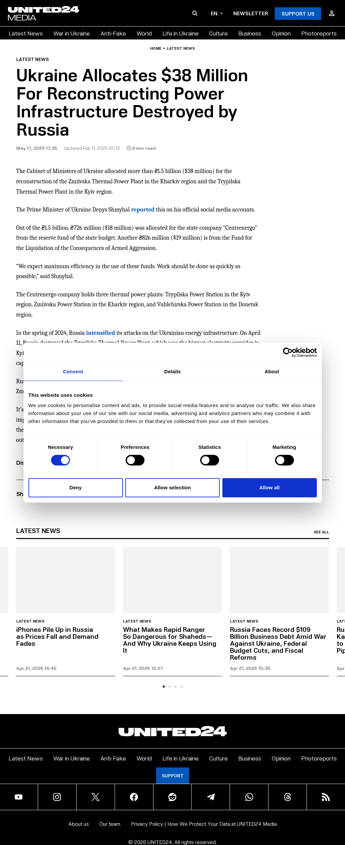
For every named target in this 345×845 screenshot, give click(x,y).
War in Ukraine (71, 33)
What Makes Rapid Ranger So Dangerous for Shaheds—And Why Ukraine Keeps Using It (169, 640)
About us (78, 823)
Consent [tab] (73, 371)
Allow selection (172, 487)
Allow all (269, 487)
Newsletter (250, 13)
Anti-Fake (113, 33)
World (144, 33)
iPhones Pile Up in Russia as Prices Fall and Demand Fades (57, 636)
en (217, 13)
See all (321, 532)
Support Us (298, 13)
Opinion (281, 33)
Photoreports (319, 33)
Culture (218, 33)
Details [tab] (172, 371)
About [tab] (272, 371)
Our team (109, 823)
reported (142, 209)
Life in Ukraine (180, 33)
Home (155, 48)
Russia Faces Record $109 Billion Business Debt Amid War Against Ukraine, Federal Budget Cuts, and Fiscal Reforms (278, 643)
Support (173, 775)
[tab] (164, 687)
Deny (75, 487)
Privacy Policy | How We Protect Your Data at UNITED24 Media (204, 823)
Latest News (26, 33)
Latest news (181, 48)
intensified (100, 333)
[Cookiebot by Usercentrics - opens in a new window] (288, 352)
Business (249, 33)
